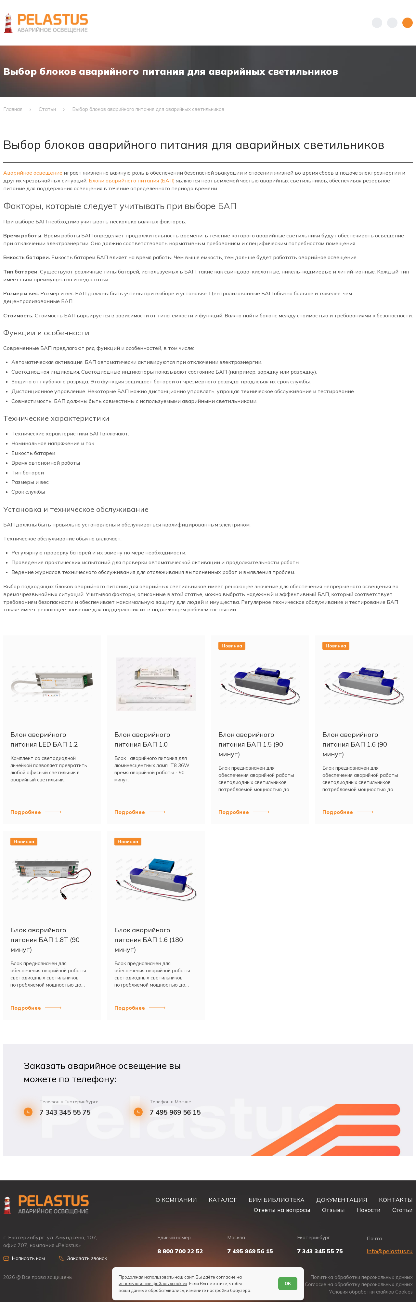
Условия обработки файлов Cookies (371, 1292)
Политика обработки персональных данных (362, 1277)
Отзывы (333, 1209)
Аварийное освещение (32, 172)
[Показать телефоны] (377, 23)
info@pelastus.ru (390, 1251)
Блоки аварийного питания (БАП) (132, 180)
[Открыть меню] (407, 23)
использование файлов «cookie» (153, 1283)
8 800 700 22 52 (180, 1251)
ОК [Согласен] (288, 1283)
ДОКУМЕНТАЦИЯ (341, 1199)
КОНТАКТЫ (396, 1199)
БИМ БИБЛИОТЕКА (277, 1199)
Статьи (402, 1209)
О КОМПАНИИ (176, 1199)
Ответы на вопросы (282, 1209)
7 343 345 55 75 (65, 1112)
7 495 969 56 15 (175, 1112)
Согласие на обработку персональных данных (359, 1284)
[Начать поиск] (392, 23)
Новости (369, 1209)
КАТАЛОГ (223, 1199)
